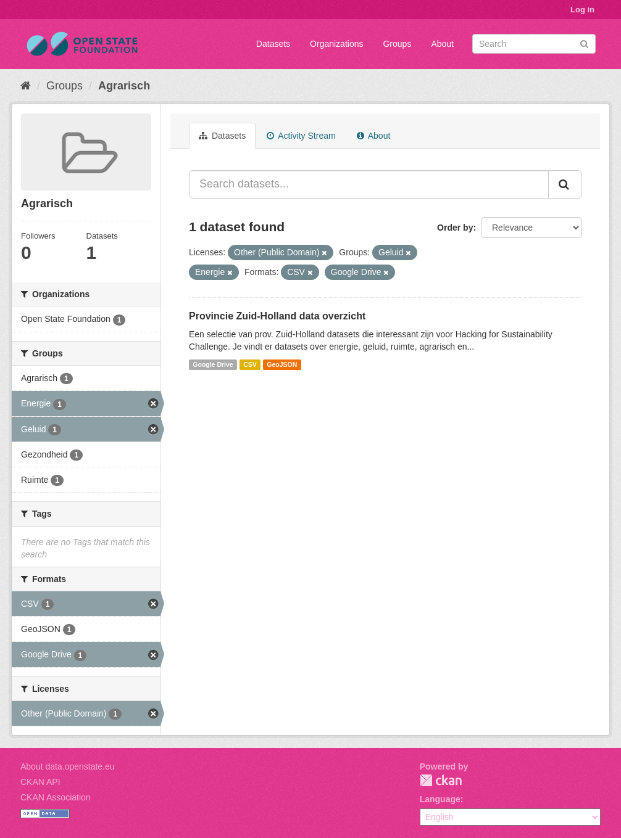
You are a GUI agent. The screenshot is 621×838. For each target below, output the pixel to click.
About (442, 44)
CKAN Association (55, 797)
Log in (582, 9)
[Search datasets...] (369, 184)
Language (440, 799)
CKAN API (40, 782)
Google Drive (213, 364)
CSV (250, 364)
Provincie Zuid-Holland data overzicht (277, 316)
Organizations (336, 44)
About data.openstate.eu (67, 766)
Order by (455, 227)
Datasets (273, 44)
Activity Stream (301, 136)
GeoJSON (282, 364)
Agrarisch (124, 86)
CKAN (441, 780)
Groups (397, 44)
